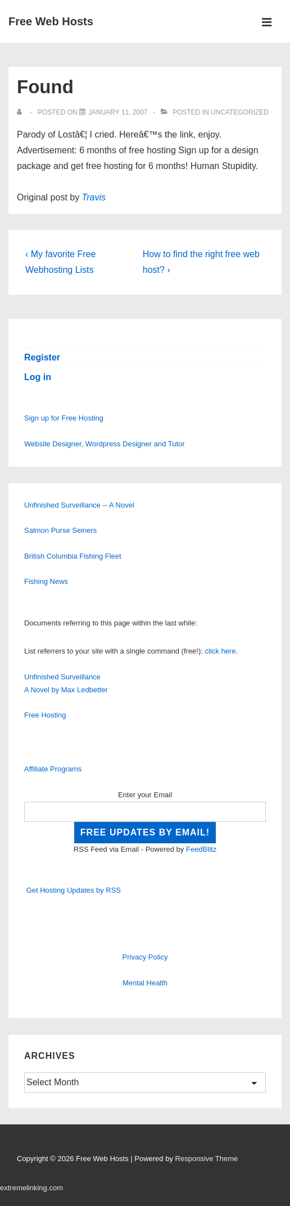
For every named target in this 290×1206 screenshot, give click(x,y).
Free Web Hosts (50, 21)
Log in (37, 377)
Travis (94, 197)
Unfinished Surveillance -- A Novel (79, 505)
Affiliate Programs (52, 769)
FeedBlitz (201, 849)
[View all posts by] (21, 112)
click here (220, 651)
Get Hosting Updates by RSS (73, 890)
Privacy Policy (145, 957)
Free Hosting (45, 715)
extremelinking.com (31, 1188)
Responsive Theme (206, 1158)
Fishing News (46, 581)
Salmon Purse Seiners (60, 530)
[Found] (118, 112)
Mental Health (145, 983)
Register (42, 357)
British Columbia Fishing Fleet (72, 556)
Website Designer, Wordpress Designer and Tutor (104, 444)
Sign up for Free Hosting (63, 418)
